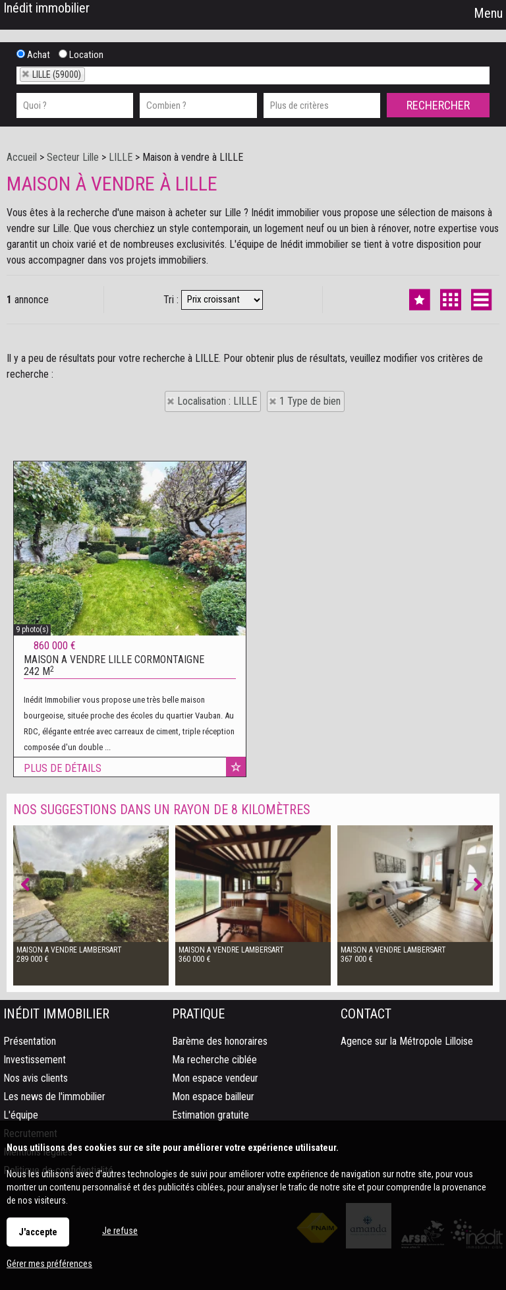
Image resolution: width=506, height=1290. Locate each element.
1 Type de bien (310, 401)
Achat (33, 55)
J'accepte (37, 1232)
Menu (486, 13)
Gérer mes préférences (49, 1263)
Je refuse (120, 1230)
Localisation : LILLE (217, 401)
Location (81, 55)
